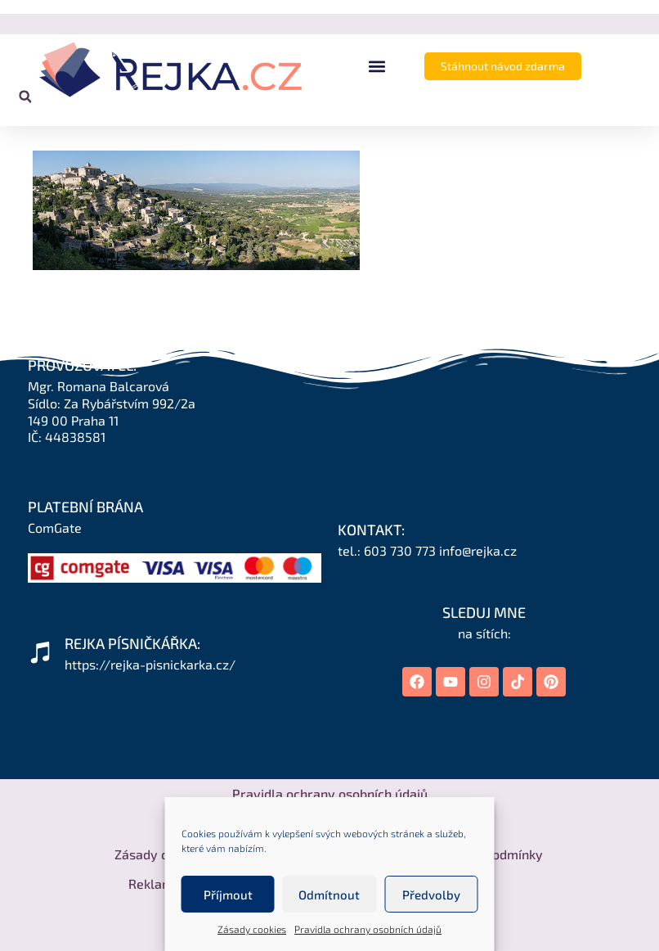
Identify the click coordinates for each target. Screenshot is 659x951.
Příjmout (228, 894)
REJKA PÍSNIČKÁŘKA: (132, 643)
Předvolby (431, 894)
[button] (376, 66)
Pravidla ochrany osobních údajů (368, 929)
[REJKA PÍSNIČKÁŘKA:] (40, 652)
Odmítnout (329, 894)
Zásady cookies (251, 929)
